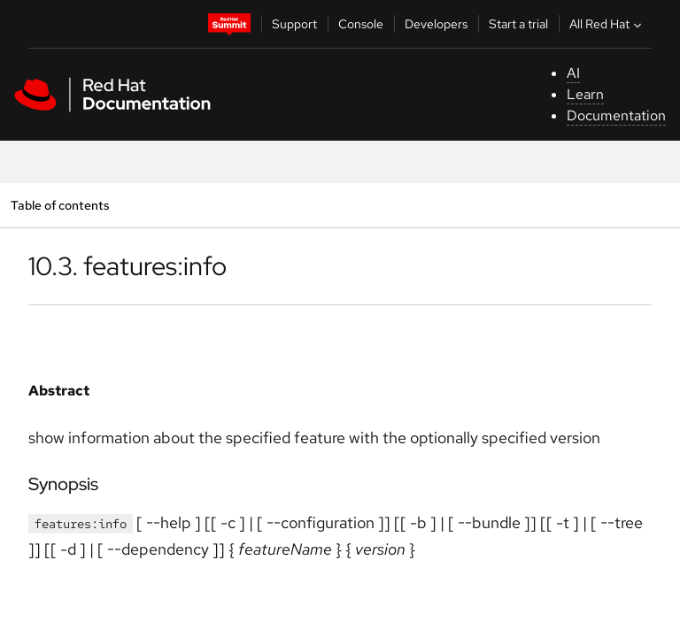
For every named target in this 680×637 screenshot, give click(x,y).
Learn (585, 94)
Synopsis (63, 483)
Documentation (616, 115)
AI (573, 73)
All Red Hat (607, 24)
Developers (436, 24)
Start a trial (518, 24)
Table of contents (60, 204)
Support (294, 24)
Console (360, 24)
